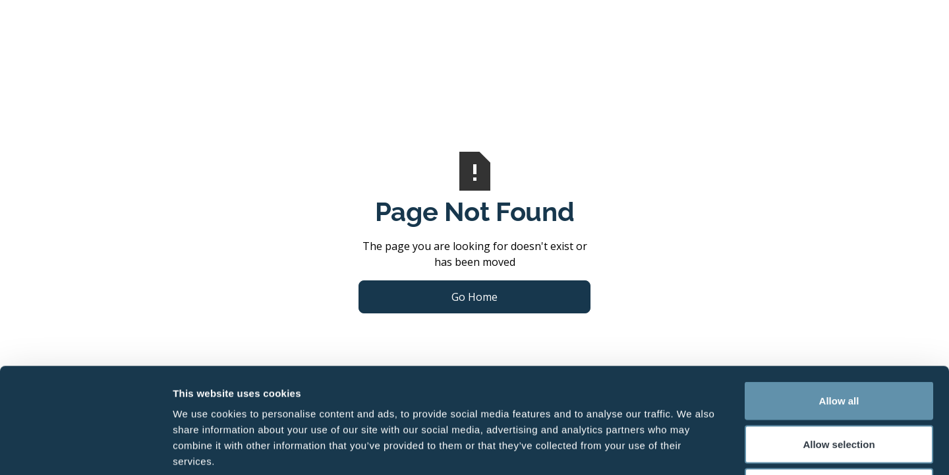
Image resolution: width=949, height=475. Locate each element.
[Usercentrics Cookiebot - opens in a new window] (85, 449)
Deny (839, 388)
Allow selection (839, 345)
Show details (691, 449)
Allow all (839, 301)
